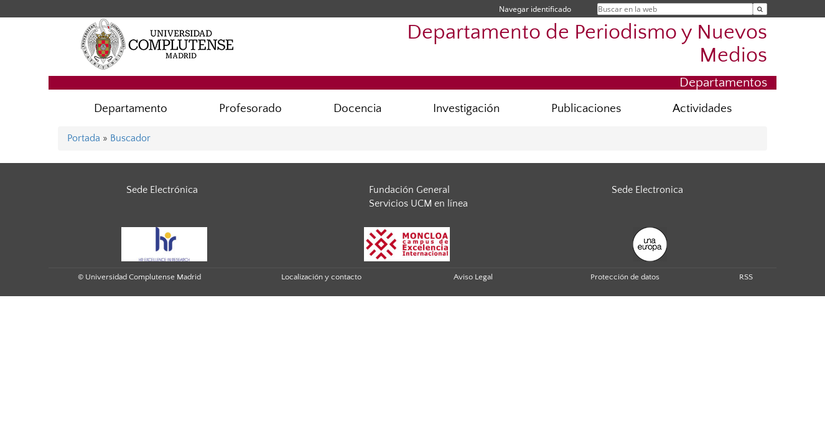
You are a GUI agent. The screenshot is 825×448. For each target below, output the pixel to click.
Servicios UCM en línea (418, 203)
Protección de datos (625, 277)
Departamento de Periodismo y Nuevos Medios (587, 44)
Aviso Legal (473, 277)
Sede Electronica (647, 189)
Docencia (357, 108)
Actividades (702, 108)
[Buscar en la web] (760, 9)
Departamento (130, 108)
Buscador (130, 138)
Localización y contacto (321, 277)
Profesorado (250, 108)
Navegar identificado (535, 9)
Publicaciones (586, 108)
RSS (746, 277)
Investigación (466, 108)
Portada (83, 138)
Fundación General (409, 189)
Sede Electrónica (162, 189)
